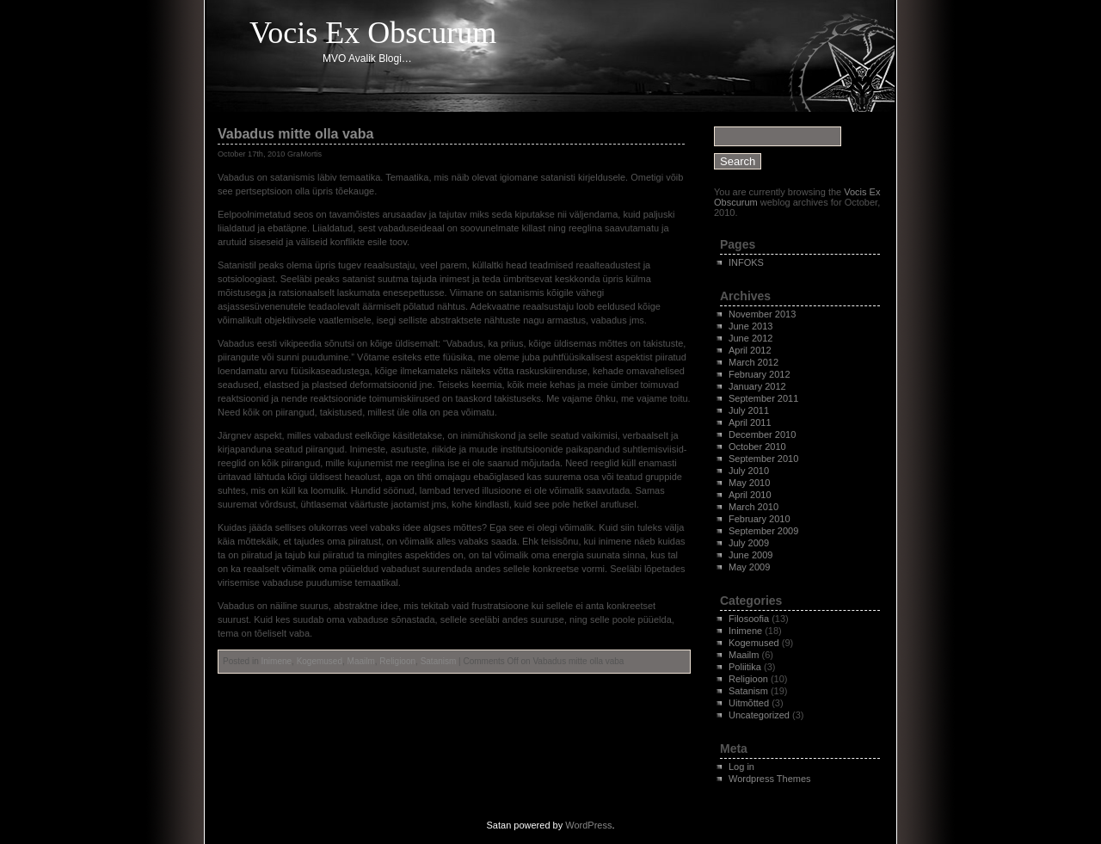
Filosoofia (749, 618)
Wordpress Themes (770, 778)
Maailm (361, 661)
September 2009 (763, 531)
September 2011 (763, 398)
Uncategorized (759, 715)
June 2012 (750, 338)
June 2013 (750, 326)
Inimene (276, 661)
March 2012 (753, 362)
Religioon (397, 661)
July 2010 (749, 470)
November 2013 (762, 314)
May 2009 (749, 567)
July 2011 (749, 410)
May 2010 (749, 482)
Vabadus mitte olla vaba (295, 133)
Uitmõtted (749, 703)
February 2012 (759, 374)
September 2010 (763, 458)
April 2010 (750, 495)
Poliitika (745, 667)
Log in (741, 766)
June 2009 (750, 555)
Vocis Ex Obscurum (372, 32)
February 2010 (759, 519)
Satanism (439, 661)
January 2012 (757, 386)
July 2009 (749, 543)
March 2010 (753, 507)
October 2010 (757, 446)
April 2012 (750, 350)
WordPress (588, 825)
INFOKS (746, 262)
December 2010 (762, 434)
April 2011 (750, 422)
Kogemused (319, 661)
